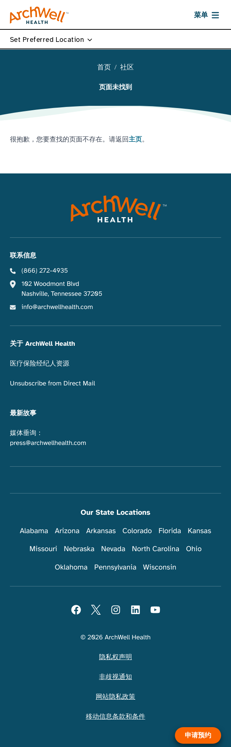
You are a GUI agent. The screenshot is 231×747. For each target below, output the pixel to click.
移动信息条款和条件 (115, 717)
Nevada (113, 548)
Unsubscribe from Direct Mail (52, 384)
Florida (169, 530)
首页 (104, 67)
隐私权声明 (115, 657)
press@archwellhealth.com (48, 443)
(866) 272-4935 (45, 271)
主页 (135, 140)
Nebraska (79, 548)
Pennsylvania (115, 567)
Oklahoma (71, 567)
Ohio (194, 548)
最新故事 (23, 413)
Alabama (34, 530)
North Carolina (155, 548)
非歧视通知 (115, 677)
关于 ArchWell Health (42, 344)
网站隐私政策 (115, 697)
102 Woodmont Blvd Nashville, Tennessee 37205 (62, 289)
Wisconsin (159, 567)
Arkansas (101, 530)
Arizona (67, 530)
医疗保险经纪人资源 (39, 364)
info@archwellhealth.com (57, 307)
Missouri (43, 548)
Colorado (137, 530)
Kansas (199, 530)
